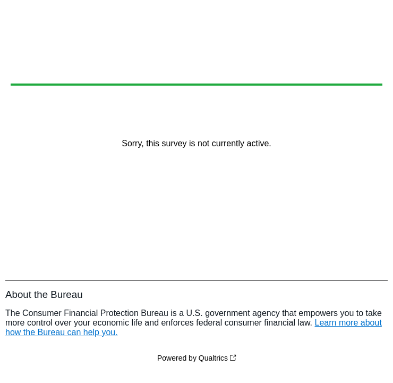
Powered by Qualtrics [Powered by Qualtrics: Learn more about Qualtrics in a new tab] (192, 358)
